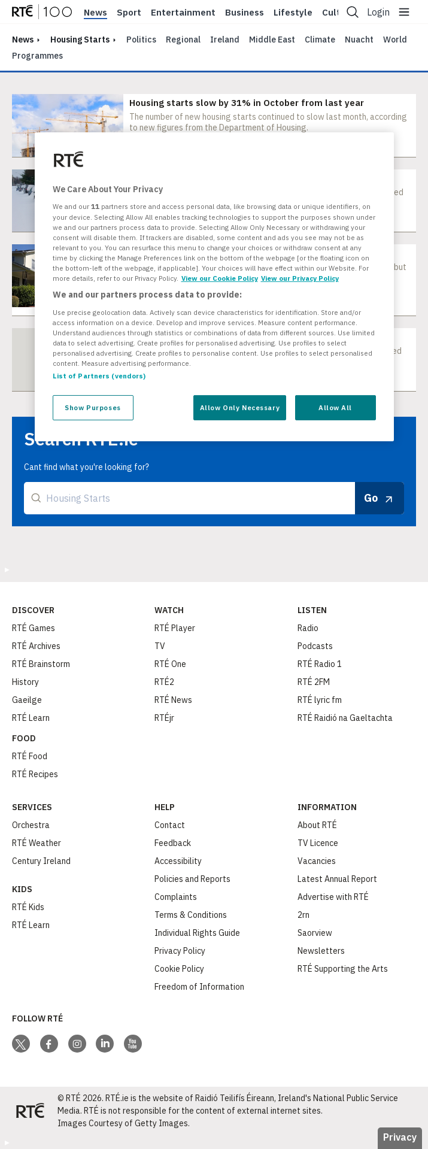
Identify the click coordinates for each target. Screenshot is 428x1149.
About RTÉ (317, 825)
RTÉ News (173, 700)
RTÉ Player (174, 628)
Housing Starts (80, 39)
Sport (129, 12)
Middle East (272, 39)
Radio (308, 628)
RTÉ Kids (28, 907)
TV (159, 646)
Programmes (37, 55)
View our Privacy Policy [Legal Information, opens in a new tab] (300, 278)
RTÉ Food (29, 756)
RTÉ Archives (36, 646)
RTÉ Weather (36, 843)
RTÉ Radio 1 (320, 664)
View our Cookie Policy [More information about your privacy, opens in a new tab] (219, 278)
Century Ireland (41, 861)
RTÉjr (164, 718)
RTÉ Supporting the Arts (343, 968)
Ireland (224, 39)
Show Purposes (92, 407)
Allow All (335, 407)
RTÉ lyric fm (320, 700)
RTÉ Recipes (35, 774)
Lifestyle (293, 12)
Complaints (175, 897)
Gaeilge (27, 700)
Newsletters (321, 950)
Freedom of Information (199, 986)
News (95, 12)
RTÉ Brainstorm (41, 664)
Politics (141, 39)
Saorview (315, 932)
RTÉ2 (164, 682)
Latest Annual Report (337, 879)
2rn (303, 915)
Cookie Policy (179, 968)
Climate (320, 39)
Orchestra (31, 825)
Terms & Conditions (190, 915)
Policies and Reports (192, 879)
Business (244, 12)
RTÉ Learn (31, 718)
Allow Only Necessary (240, 407)
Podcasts (315, 646)
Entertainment (183, 12)
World (395, 39)
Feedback (172, 843)
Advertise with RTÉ (333, 897)
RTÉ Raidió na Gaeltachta (345, 718)
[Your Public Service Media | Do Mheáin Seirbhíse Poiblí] (30, 1111)
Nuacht (359, 39)
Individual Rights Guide (197, 932)
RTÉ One (170, 664)
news (23, 39)
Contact (169, 825)
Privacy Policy (179, 950)
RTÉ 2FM (314, 682)
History (25, 682)
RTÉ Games (33, 628)
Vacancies (317, 861)
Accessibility (178, 861)
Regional (183, 39)
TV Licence (318, 843)
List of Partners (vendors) (99, 375)
